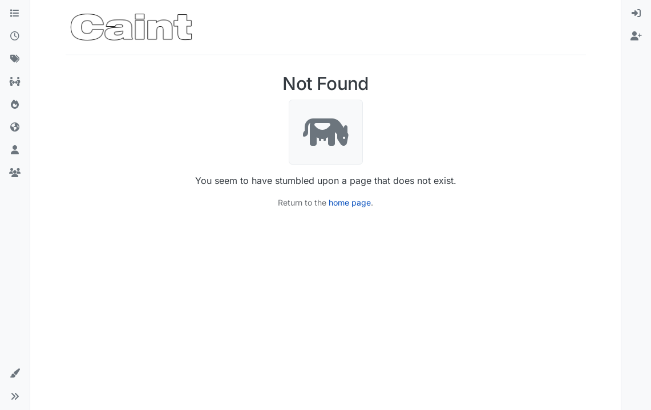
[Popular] (15, 105)
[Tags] (15, 59)
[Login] (636, 14)
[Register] (636, 36)
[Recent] (15, 36)
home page (350, 202)
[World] (15, 127)
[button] (15, 373)
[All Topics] (15, 82)
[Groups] (15, 173)
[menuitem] (636, 14)
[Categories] (15, 14)
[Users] (15, 150)
